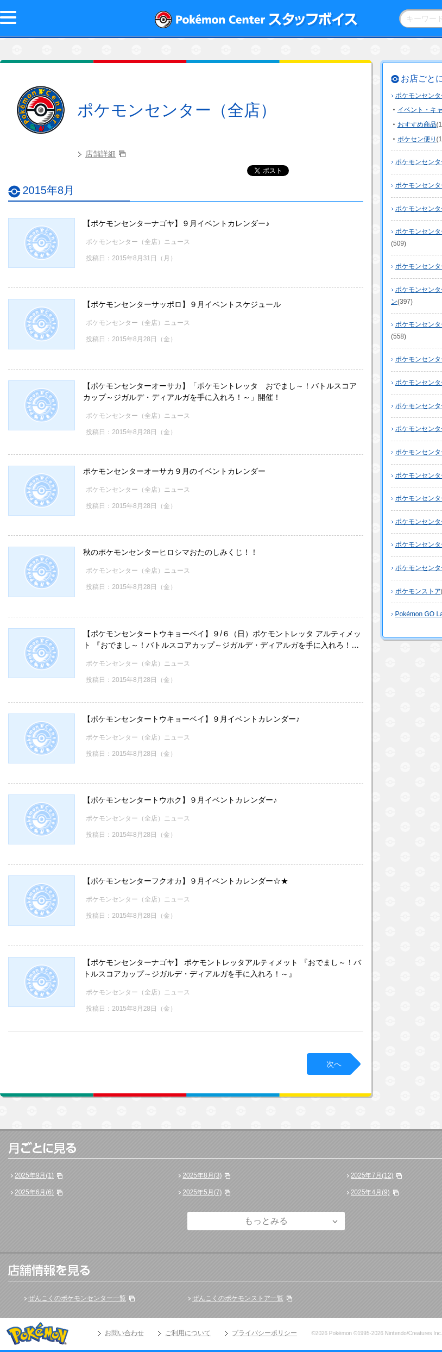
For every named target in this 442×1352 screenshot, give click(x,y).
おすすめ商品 (417, 124)
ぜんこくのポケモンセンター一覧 (77, 1298)
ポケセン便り (417, 139)
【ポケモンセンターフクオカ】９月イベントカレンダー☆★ (185, 881)
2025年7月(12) (372, 1175)
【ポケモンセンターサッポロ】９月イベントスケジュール (182, 304)
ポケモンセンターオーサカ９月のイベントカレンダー (174, 471)
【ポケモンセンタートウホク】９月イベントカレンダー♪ (180, 800)
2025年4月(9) (370, 1192)
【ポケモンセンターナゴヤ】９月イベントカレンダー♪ (176, 223)
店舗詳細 (100, 153)
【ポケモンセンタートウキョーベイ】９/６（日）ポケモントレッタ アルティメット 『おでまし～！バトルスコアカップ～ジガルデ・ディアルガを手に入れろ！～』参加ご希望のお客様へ (222, 645)
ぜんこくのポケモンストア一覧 (237, 1298)
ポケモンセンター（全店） (176, 110)
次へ (334, 1064)
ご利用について (188, 1333)
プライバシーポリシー (264, 1333)
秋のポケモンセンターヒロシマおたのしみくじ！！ (170, 552)
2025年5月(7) (202, 1192)
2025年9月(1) (34, 1175)
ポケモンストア (418, 591)
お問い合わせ (124, 1333)
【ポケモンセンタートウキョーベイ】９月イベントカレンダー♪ (191, 719)
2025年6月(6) (34, 1192)
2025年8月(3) (202, 1175)
